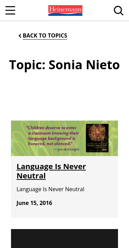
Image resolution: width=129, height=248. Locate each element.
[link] (65, 10)
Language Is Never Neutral (51, 170)
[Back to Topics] (42, 35)
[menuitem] (65, 10)
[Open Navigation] (10, 10)
